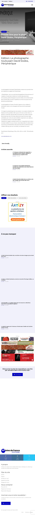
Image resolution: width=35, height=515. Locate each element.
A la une (14, 169)
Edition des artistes (12, 198)
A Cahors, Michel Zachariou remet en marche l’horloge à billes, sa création (17, 279)
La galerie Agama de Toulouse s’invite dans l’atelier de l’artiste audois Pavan (16, 327)
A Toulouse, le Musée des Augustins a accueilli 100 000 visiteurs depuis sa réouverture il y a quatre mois (22, 153)
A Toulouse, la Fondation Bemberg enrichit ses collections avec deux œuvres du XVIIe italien (23, 167)
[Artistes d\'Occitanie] (7, 5)
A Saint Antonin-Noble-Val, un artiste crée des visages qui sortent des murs (23, 180)
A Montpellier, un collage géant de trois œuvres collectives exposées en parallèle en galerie (15, 303)
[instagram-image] (9, 390)
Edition (4, 32)
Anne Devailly (6, 40)
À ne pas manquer (8, 234)
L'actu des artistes (23, 198)
